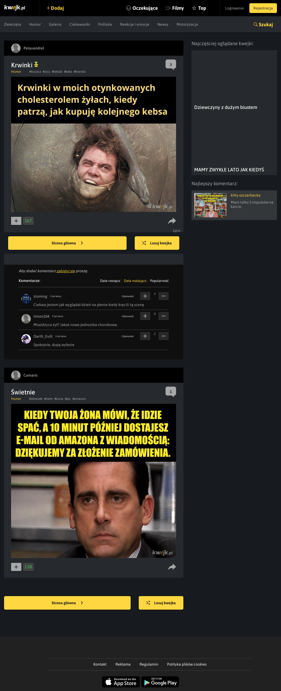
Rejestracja (263, 8)
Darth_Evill (43, 336)
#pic (68, 399)
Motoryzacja (187, 24)
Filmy (178, 8)
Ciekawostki (80, 24)
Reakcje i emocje (134, 24)
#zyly (46, 72)
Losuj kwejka (157, 243)
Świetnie (23, 392)
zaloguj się (66, 271)
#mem (48, 399)
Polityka (105, 24)
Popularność (159, 281)
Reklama (123, 664)
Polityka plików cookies (187, 664)
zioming (40, 296)
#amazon (79, 399)
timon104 (41, 316)
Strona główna (67, 243)
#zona (58, 399)
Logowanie (234, 8)
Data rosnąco (110, 281)
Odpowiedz (127, 296)
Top (202, 8)
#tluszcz (35, 72)
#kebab (57, 72)
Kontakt (100, 664)
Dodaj (57, 8)
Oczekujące (145, 8)
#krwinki (80, 72)
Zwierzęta (12, 24)
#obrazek (35, 399)
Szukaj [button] (266, 24)
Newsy (162, 24)
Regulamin (149, 664)
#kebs (68, 72)
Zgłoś (177, 230)
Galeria (55, 24)
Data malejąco (135, 281)
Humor (35, 24)
